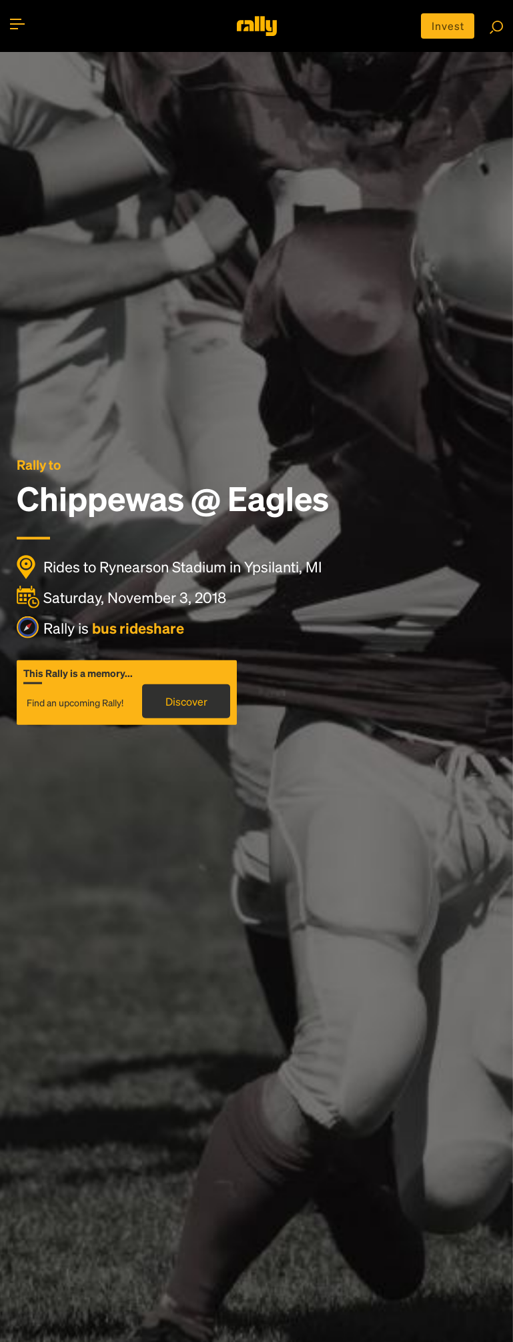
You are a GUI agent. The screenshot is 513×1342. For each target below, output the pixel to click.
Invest (448, 26)
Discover (186, 701)
